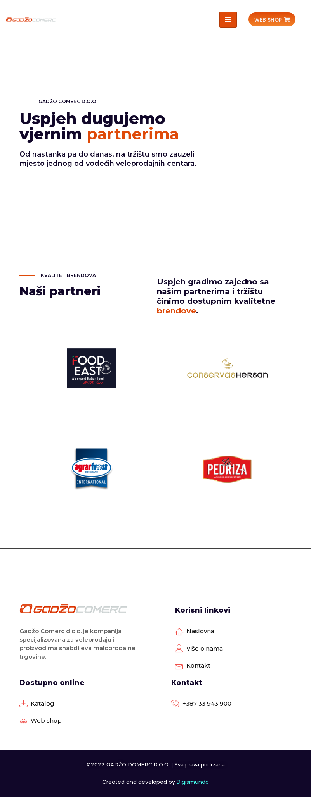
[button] (271, 19)
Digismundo (193, 782)
